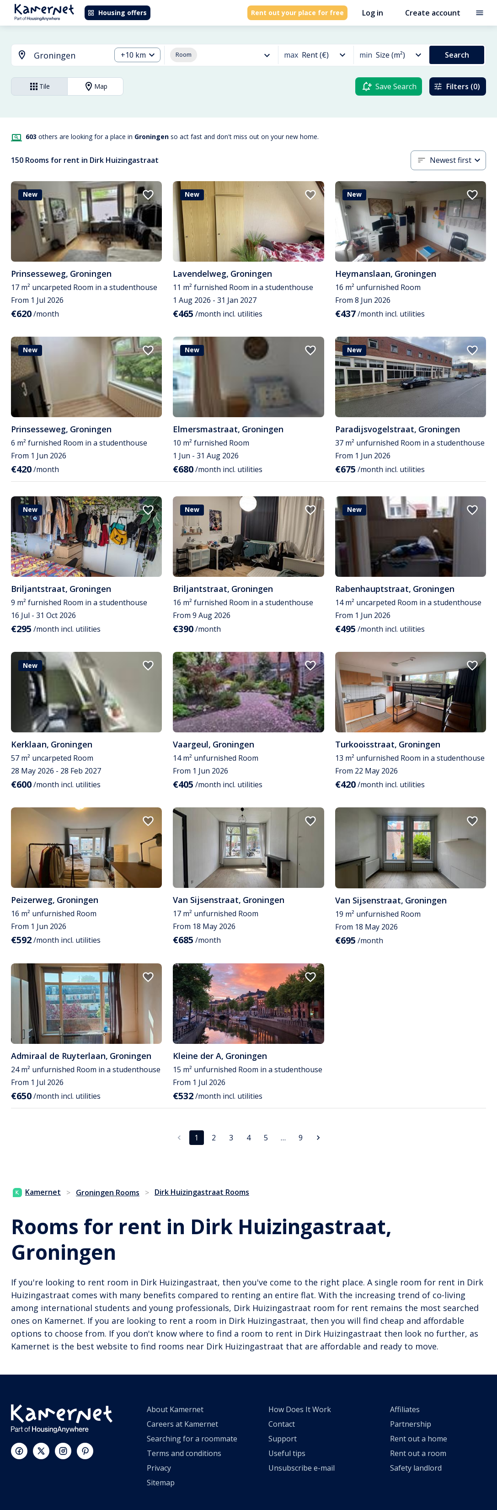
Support (282, 1439)
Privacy (159, 1468)
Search (457, 55)
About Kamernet (175, 1409)
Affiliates (405, 1409)
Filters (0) (456, 86)
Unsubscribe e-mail (301, 1468)
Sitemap (161, 1483)
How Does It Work (299, 1409)
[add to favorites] (148, 194)
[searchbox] (69, 55)
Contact (281, 1424)
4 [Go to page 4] (248, 1138)
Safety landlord (416, 1468)
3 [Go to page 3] (231, 1138)
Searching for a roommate (192, 1439)
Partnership (410, 1424)
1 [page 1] (196, 1138)
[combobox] (55, 55)
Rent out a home (418, 1439)
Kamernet (37, 1192)
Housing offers (117, 12)
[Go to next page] (318, 1137)
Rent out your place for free (297, 12)
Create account (432, 13)
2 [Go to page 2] (214, 1138)
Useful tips (286, 1453)
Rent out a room (418, 1453)
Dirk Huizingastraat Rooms (202, 1192)
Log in (372, 13)
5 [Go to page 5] (266, 1138)
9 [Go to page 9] (301, 1138)
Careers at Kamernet (182, 1424)
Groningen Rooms (107, 1193)
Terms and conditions (184, 1453)
